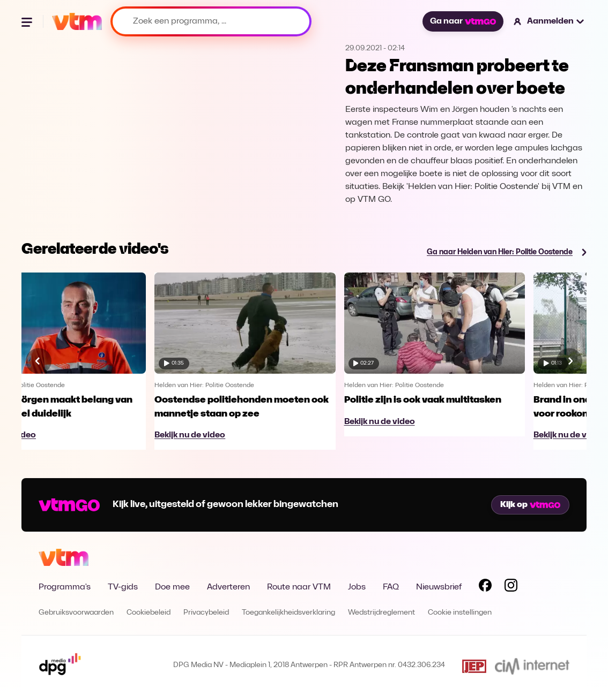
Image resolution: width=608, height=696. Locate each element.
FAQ (391, 587)
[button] (549, 21)
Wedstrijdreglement (381, 613)
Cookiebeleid (148, 613)
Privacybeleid (206, 613)
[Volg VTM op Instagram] (511, 587)
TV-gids (123, 587)
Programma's (65, 587)
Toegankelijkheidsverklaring (288, 613)
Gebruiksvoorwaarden (76, 613)
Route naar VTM (299, 587)
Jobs (357, 587)
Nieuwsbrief (439, 587)
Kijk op (530, 505)
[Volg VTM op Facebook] (485, 587)
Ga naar (462, 21)
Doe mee (172, 587)
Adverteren (228, 587)
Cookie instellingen (460, 613)
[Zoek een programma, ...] (211, 21)
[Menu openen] (27, 21)
